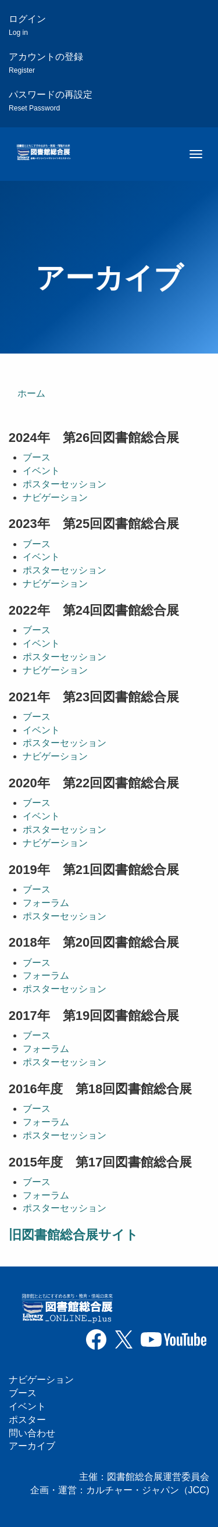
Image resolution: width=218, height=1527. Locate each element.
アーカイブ (32, 1446)
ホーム (31, 393)
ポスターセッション (64, 484)
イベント (41, 471)
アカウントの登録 (46, 63)
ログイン (27, 25)
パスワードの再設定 (50, 101)
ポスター (27, 1420)
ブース (37, 457)
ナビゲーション (55, 497)
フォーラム (46, 903)
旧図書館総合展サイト (73, 1235)
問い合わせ (32, 1433)
